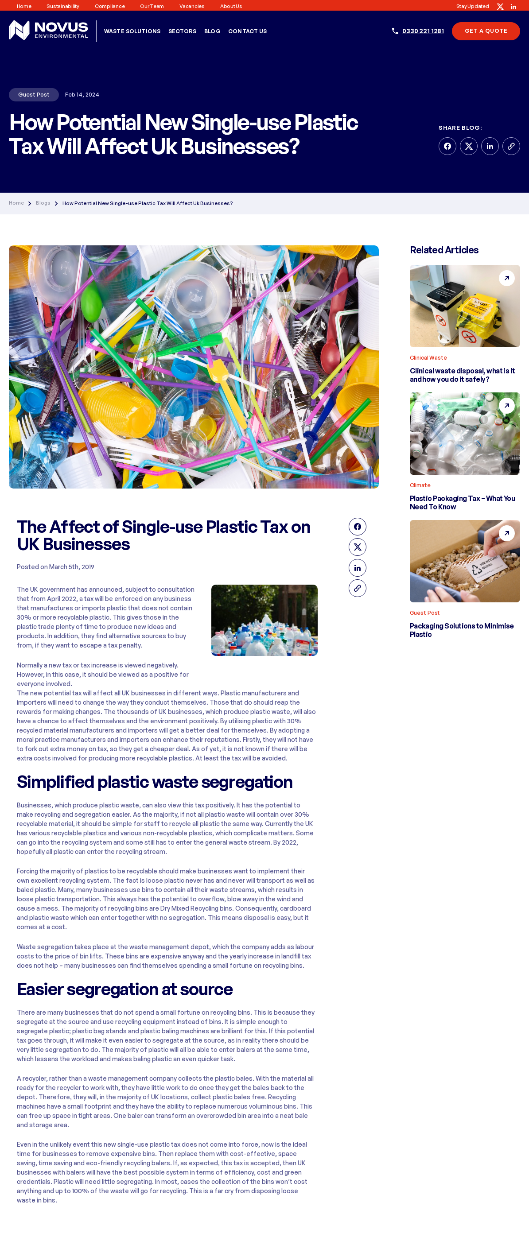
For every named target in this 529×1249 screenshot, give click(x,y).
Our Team (152, 6)
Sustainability (63, 6)
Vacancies (192, 6)
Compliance (109, 6)
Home (24, 6)
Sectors (182, 31)
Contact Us (247, 31)
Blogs (43, 203)
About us (231, 6)
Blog (212, 31)
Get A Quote (486, 30)
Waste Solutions (132, 31)
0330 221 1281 (423, 31)
